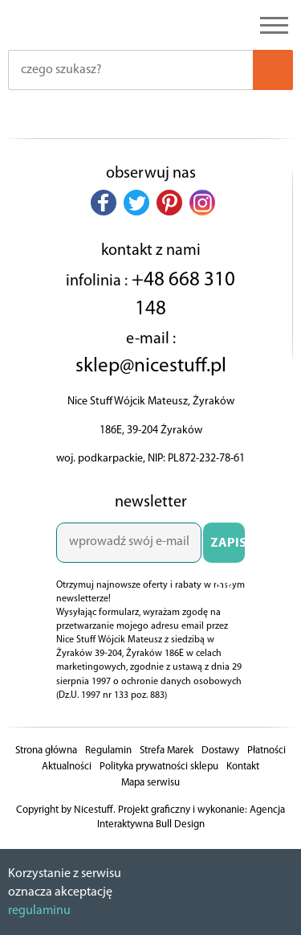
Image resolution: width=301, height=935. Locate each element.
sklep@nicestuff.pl (150, 366)
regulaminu (39, 910)
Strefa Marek (166, 750)
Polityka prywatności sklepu (159, 766)
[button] (103, 202)
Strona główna (46, 750)
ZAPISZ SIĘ (227, 550)
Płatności (266, 750)
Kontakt (242, 766)
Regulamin (108, 750)
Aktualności (67, 766)
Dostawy (220, 750)
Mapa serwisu (150, 782)
